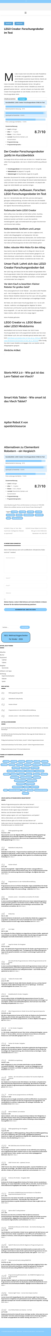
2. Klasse (22, 511)
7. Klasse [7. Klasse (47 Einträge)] (4, 764)
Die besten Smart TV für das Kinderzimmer (18, 749)
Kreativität (39, 515)
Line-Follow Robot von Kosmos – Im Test (20, 1310)
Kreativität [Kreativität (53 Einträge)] (34, 787)
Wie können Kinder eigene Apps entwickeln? (14, 810)
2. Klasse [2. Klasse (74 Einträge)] (13, 761)
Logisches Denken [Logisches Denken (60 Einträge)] (14, 790)
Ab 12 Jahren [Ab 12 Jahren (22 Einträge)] (30, 771)
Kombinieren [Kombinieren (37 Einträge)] (30, 783)
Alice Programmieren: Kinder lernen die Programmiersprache (26, 1011)
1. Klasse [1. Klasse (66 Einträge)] (6, 761)
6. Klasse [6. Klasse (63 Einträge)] (44, 761)
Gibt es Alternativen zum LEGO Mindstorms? (14, 818)
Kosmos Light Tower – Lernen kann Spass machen (23, 1293)
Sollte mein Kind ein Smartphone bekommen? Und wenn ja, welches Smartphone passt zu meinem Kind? (22, 824)
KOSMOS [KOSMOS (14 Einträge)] (26, 787)
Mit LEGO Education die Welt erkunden (19, 1145)
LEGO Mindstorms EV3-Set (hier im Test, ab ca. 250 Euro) (21, 340)
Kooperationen (40, 1331)
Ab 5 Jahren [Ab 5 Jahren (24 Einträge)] (16, 767)
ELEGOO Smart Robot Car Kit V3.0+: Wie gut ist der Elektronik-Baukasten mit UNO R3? (36, 530)
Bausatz (19, 515)
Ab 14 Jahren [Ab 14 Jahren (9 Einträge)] (39, 771)
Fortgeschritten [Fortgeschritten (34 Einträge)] (26, 777)
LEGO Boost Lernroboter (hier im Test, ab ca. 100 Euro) (24, 338)
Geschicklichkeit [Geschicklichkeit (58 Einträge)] (20, 780)
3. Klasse (30, 511)
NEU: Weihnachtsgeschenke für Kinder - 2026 (16, 637)
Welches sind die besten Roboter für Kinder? (15, 812)
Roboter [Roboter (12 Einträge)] (30, 790)
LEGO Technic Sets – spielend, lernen (19, 1162)
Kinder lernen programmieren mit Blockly (20, 1094)
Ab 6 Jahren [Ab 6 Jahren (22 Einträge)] (25, 767)
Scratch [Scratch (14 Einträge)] (25, 793)
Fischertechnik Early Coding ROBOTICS (19, 1260)
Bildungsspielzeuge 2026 (16, 693)
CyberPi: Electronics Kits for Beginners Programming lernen (25, 1245)
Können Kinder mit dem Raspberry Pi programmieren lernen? (20, 807)
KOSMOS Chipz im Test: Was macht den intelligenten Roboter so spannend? (14, 530)
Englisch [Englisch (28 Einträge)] (44, 774)
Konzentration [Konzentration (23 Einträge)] (17, 787)
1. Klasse (14, 511)
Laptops (4, 660)
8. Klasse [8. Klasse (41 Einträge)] (12, 764)
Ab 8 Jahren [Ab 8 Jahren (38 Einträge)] (11, 771)
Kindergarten (28, 515)
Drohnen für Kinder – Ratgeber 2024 (19, 1178)
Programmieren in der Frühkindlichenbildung (22, 710)
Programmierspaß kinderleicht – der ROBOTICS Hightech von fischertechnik (26, 1275)
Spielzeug (19, 23)
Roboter (8, 23)
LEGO (8, 518)
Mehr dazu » (16, 840)
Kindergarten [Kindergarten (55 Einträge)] (32, 780)
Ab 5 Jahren (10, 515)
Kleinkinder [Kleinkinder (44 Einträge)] (20, 783)
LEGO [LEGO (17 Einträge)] (5, 790)
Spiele (4, 681)
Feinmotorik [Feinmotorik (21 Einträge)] (14, 777)
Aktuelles (3, 652)
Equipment (3, 657)
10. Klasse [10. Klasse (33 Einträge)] (28, 764)
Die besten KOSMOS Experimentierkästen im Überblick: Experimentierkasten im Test (24, 1193)
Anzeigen (22, 99)
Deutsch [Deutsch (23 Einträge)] (36, 774)
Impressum (19, 1331)
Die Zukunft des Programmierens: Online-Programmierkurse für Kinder (27, 961)
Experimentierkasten (8, 676)
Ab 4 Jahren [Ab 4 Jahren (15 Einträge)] (45, 764)
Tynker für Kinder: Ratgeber (16, 1043)
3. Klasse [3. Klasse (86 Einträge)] (21, 761)
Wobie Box (11, 914)
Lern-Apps (11, 929)
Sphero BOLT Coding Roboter (16, 1210)
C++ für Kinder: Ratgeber (15, 1028)
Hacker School (13, 704)
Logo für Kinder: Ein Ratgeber (17, 944)
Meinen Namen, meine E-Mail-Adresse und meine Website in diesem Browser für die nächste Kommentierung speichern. (25, 603)
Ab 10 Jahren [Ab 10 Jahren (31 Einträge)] (20, 771)
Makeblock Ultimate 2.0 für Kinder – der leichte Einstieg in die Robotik (26, 1227)
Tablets (4, 662)
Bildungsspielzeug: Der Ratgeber (17, 1128)
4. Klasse (38, 511)
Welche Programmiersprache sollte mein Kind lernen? (17, 804)
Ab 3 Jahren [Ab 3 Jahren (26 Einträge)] (36, 764)
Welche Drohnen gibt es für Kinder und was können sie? (18, 820)
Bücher (2, 655)
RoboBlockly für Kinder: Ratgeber (18, 994)
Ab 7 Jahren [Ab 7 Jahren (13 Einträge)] (34, 767)
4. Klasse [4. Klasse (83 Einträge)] (29, 761)
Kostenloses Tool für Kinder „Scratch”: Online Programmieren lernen (25, 740)
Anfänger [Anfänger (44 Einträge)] (14, 774)
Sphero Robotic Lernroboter (16, 1111)
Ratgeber (3, 665)
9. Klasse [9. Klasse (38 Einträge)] (19, 764)
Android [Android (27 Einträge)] (6, 774)
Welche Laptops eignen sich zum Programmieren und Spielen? (20, 815)
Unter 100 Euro (17, 518)
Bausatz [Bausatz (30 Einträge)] (28, 774)
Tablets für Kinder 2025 (15, 979)
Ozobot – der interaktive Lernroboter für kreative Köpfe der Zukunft (26, 1077)
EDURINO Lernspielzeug (15, 1060)
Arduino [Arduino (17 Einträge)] (21, 774)
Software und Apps (6, 671)
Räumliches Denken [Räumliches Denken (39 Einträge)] (41, 790)
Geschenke (5, 668)
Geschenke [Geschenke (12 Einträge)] (36, 777)
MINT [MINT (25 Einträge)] (23, 790)
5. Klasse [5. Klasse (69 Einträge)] (37, 761)
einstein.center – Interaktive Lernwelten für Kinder (24, 716)
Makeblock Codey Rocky (16, 698)
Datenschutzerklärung (29, 1331)
